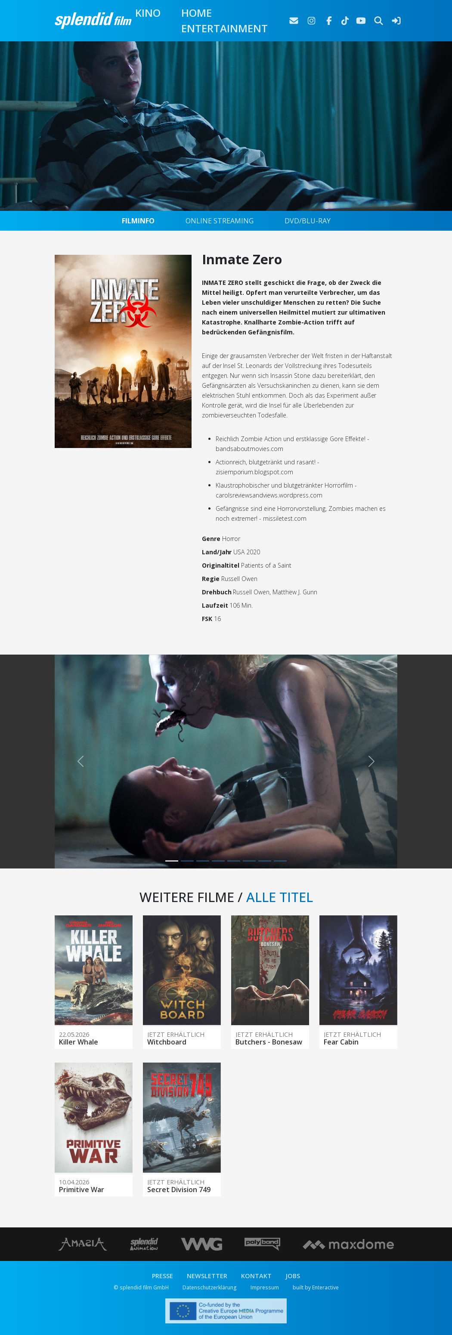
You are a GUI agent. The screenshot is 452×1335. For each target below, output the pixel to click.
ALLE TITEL (279, 897)
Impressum (265, 1287)
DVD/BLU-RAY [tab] (308, 221)
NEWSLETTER (207, 1276)
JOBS (292, 1276)
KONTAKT (256, 1276)
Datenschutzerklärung (210, 1287)
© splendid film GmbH (141, 1287)
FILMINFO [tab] (138, 221)
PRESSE (162, 1276)
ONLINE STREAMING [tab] (220, 221)
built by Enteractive (316, 1287)
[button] (80, 762)
